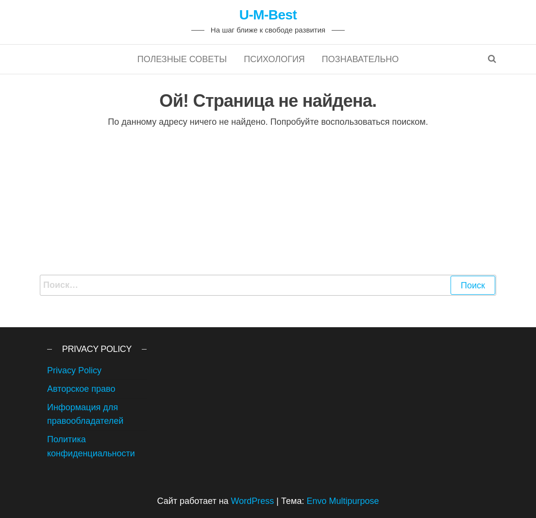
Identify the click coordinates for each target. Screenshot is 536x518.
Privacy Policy (74, 370)
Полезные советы (182, 59)
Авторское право (81, 389)
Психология (274, 59)
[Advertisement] (268, 202)
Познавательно (360, 59)
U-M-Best (268, 14)
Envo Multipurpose (342, 501)
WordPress (252, 501)
